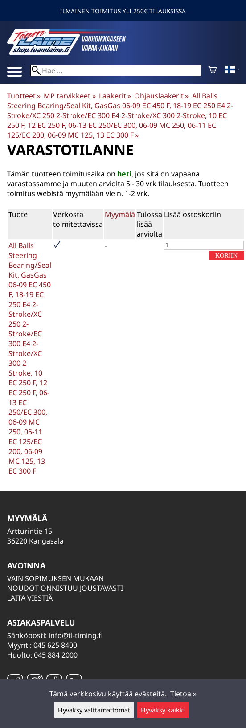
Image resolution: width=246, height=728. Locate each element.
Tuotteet (24, 96)
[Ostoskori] (212, 70)
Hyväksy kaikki (163, 710)
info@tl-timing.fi (76, 635)
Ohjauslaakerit (161, 96)
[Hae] (115, 70)
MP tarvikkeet (69, 96)
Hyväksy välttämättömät (94, 710)
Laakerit (115, 96)
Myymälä (120, 214)
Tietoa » (183, 694)
